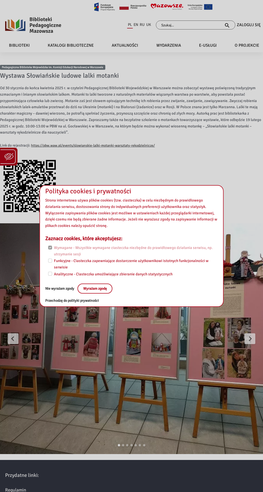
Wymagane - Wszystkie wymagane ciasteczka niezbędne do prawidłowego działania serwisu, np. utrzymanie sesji (133, 250)
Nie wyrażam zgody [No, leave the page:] (61, 288)
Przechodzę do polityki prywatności (74, 300)
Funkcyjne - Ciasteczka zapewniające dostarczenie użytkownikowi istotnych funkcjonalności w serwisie (131, 263)
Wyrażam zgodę (99, 288)
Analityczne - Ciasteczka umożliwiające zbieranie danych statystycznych (113, 274)
